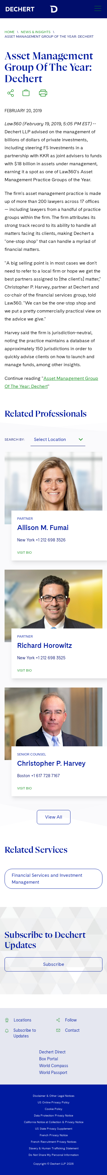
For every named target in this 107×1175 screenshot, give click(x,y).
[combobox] (58, 439)
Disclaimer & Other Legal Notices (53, 1095)
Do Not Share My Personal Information (54, 1154)
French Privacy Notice (54, 1135)
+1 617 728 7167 (45, 775)
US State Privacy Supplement (53, 1128)
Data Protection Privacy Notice (53, 1115)
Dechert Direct (52, 1052)
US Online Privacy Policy (53, 1102)
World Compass (53, 1065)
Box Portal (48, 1059)
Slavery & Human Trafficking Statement (53, 1148)
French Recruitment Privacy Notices (53, 1141)
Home (10, 32)
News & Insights (36, 32)
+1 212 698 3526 (51, 540)
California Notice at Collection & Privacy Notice (53, 1122)
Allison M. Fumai (42, 527)
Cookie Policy (53, 1108)
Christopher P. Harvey (51, 763)
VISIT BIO (24, 553)
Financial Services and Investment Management (47, 878)
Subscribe (53, 964)
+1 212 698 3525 (50, 658)
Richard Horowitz (44, 645)
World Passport (53, 1072)
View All (53, 817)
